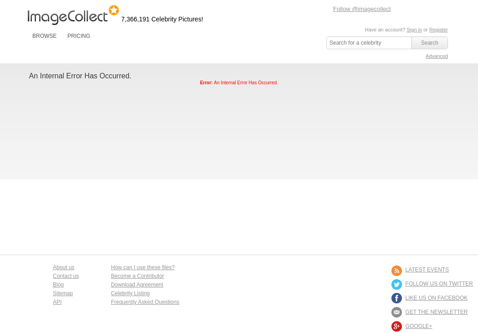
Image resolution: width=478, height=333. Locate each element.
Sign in (414, 29)
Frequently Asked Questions (145, 302)
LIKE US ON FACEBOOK (437, 298)
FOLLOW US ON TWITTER (439, 284)
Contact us (66, 276)
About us (63, 267)
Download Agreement (137, 285)
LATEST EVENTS (427, 269)
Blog (58, 285)
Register (438, 29)
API (57, 302)
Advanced (437, 56)
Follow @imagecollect (362, 8)
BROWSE (44, 36)
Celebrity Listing (130, 293)
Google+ (419, 326)
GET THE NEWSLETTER (437, 312)
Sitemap (63, 293)
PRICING (78, 36)
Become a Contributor (137, 276)
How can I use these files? (143, 267)
